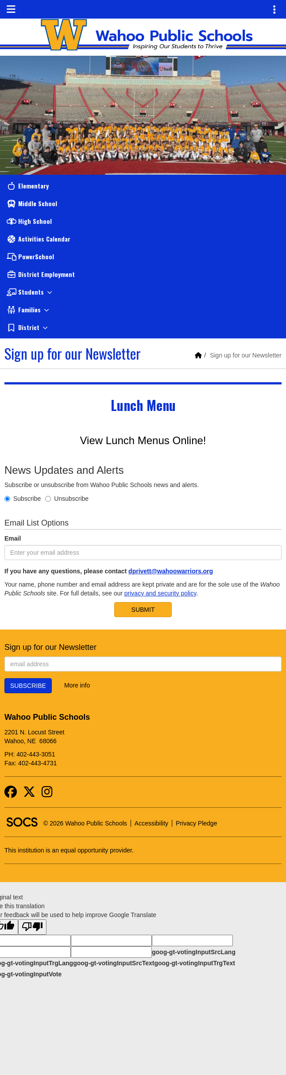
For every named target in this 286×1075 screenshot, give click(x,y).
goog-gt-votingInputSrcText (113, 963)
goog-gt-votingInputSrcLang (194, 952)
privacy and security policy (160, 593)
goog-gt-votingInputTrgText (194, 963)
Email (12, 538)
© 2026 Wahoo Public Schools (85, 823)
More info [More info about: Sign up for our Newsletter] (77, 685)
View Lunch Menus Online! (143, 440)
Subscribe (22, 498)
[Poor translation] (32, 927)
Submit (143, 609)
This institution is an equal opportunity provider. (69, 850)
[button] (143, 292)
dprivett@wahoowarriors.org (170, 571)
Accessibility (151, 823)
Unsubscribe (67, 498)
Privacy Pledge (196, 823)
